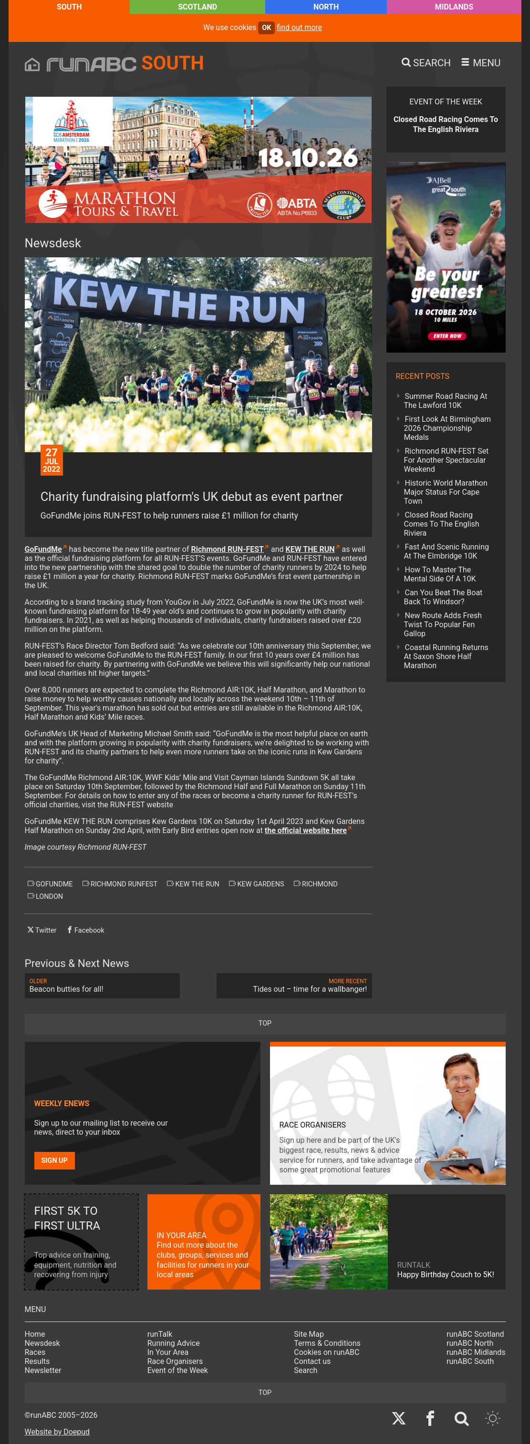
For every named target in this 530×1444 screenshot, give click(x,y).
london (45, 896)
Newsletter (43, 1370)
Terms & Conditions (327, 1343)
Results (37, 1361)
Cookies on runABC (326, 1352)
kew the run (193, 884)
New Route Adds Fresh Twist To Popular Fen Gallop (443, 624)
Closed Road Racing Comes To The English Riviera (441, 524)
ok (266, 28)
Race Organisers (175, 1361)
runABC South (470, 1361)
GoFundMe (43, 549)
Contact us (312, 1361)
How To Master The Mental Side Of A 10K (440, 574)
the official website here (306, 830)
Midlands (454, 6)
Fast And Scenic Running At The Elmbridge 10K (446, 551)
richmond (316, 884)
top (265, 1023)
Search (305, 1370)
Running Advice (173, 1343)
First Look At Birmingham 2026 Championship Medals (447, 428)
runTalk (159, 1334)
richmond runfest (120, 884)
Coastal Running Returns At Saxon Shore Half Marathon (446, 656)
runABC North (470, 1343)
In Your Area (168, 1352)
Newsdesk (42, 1343)
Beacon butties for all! (103, 986)
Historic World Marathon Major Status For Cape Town (446, 492)
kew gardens (256, 884)
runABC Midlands (476, 1352)
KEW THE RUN (309, 549)
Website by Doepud (57, 1431)
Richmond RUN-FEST (227, 549)
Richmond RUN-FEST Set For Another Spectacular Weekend (446, 460)
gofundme (50, 884)
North (326, 6)
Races (35, 1352)
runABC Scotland (475, 1334)
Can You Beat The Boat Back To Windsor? (443, 597)
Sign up (55, 1161)
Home (35, 1334)
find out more (299, 27)
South (69, 6)
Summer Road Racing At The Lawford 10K (446, 401)
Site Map (309, 1334)
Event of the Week (177, 1370)
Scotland (197, 6)
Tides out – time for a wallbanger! (294, 986)
